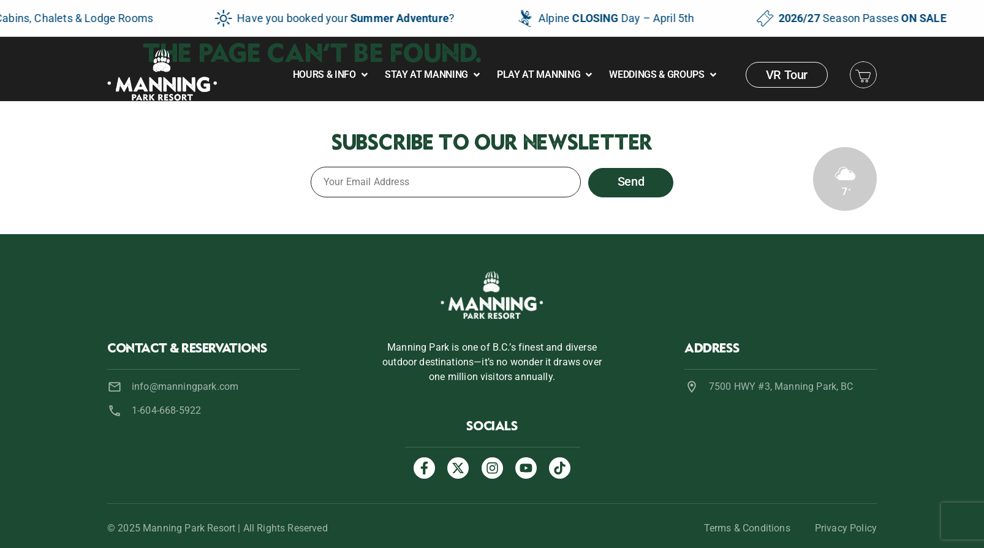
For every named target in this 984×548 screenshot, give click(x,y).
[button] (331, 74)
